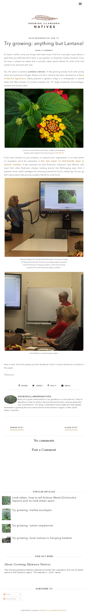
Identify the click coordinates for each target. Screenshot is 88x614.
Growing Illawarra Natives (52, 610)
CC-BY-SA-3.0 (59, 153)
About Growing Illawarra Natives (27, 564)
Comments (10, 599)
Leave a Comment (44, 50)
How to (55, 38)
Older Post (71, 427)
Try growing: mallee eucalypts (32, 510)
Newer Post (17, 427)
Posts (7, 594)
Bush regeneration (39, 38)
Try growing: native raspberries (32, 525)
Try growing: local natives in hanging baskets (42, 538)
